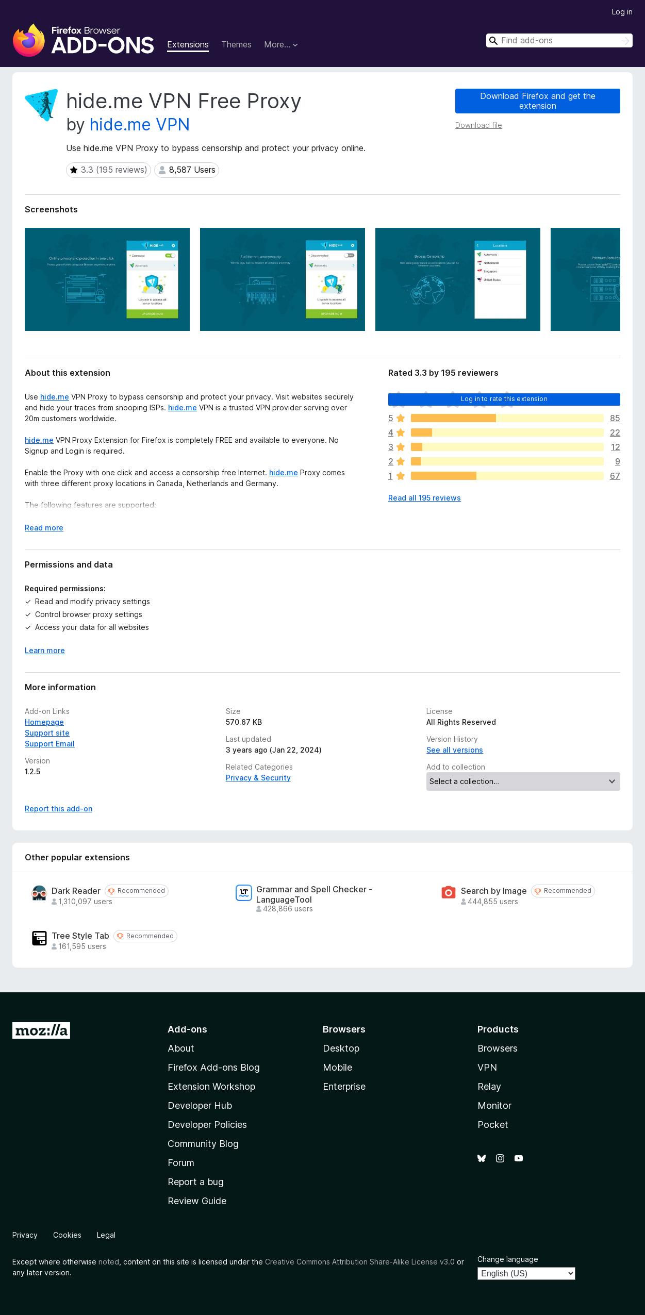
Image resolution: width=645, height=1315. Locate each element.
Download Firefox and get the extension (538, 101)
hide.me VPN (140, 124)
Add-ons (187, 1029)
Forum (181, 1162)
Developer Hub (200, 1105)
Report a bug (196, 1181)
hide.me (54, 396)
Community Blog (203, 1143)
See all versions (454, 749)
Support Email (50, 743)
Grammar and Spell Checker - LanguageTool (314, 894)
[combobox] (559, 40)
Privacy (25, 1234)
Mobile (337, 1067)
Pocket (492, 1124)
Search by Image (494, 891)
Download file (478, 125)
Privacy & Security (258, 777)
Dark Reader (76, 891)
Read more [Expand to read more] (44, 527)
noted (108, 1261)
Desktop (341, 1048)
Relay (489, 1086)
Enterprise (344, 1086)
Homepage (44, 722)
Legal (106, 1234)
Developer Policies (207, 1124)
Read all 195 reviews (424, 497)
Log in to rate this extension (504, 399)
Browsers (497, 1048)
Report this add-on (58, 808)
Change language (507, 1259)
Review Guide (197, 1200)
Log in (622, 11)
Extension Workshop (211, 1086)
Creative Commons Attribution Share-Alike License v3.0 (360, 1261)
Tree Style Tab (80, 936)
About (181, 1048)
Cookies (67, 1234)
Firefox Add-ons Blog (214, 1067)
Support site (47, 732)
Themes (236, 44)
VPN (487, 1067)
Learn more (45, 650)
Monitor (494, 1105)
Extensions (188, 44)
